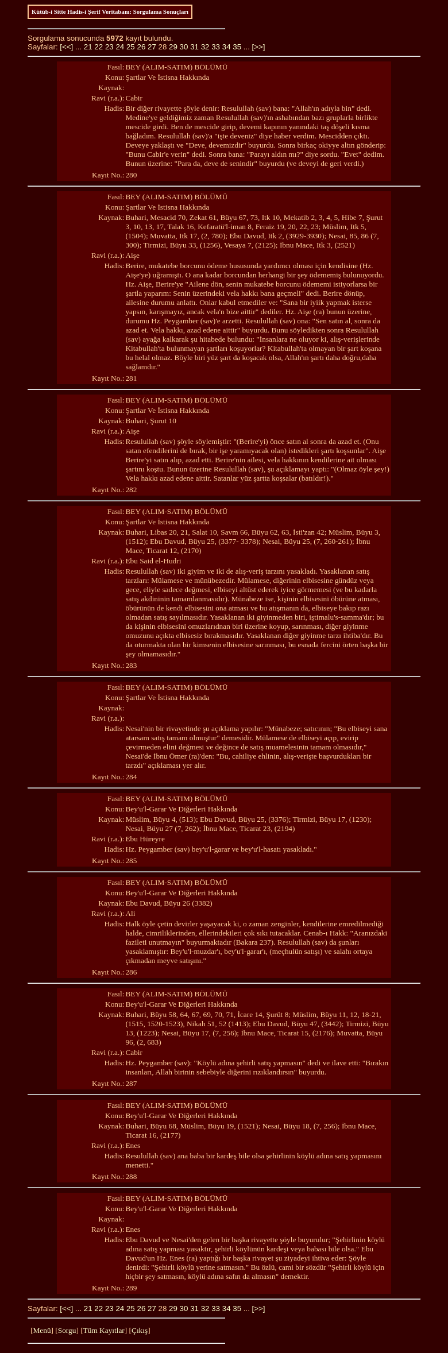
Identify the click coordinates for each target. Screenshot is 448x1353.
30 (184, 46)
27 (152, 46)
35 (237, 46)
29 (173, 46)
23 (109, 46)
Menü (42, 1330)
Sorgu (67, 1330)
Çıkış (140, 1330)
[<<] (66, 46)
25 (130, 46)
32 (205, 46)
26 (141, 46)
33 (215, 46)
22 (98, 46)
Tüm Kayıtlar (104, 1330)
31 (194, 46)
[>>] (258, 46)
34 (226, 46)
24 (119, 46)
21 (88, 46)
